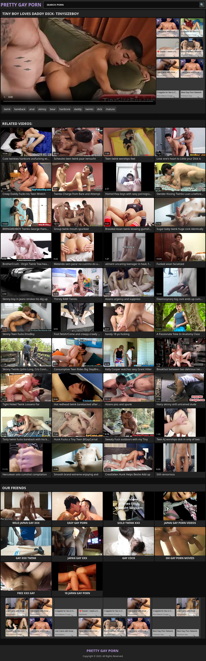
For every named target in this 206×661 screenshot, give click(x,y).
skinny (42, 109)
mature (110, 109)
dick (99, 109)
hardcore (64, 109)
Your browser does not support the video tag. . (78, 61)
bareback (19, 109)
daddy (78, 109)
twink (7, 109)
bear (52, 109)
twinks (89, 109)
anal (31, 109)
